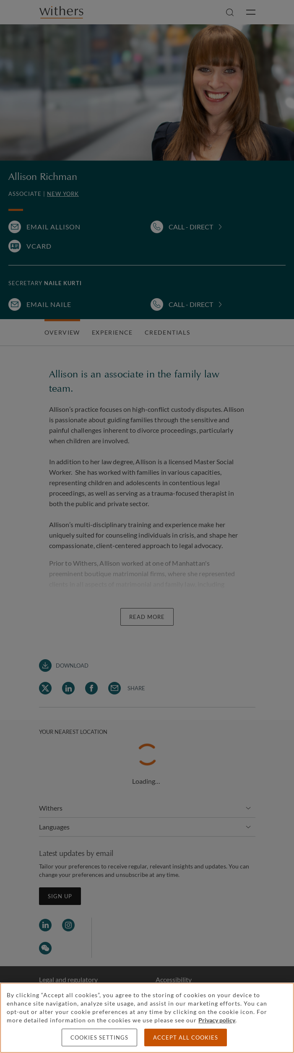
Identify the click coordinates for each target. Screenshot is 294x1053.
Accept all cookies (185, 1037)
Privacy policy (216, 1020)
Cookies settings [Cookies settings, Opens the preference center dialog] (99, 1037)
